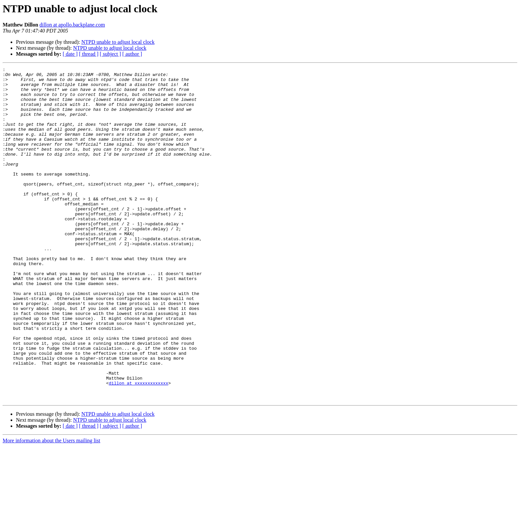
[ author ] (132, 54)
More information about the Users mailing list (51, 507)
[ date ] (70, 54)
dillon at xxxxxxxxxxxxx (138, 447)
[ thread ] (88, 54)
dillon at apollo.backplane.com (72, 25)
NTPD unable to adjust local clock (118, 42)
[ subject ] (110, 54)
